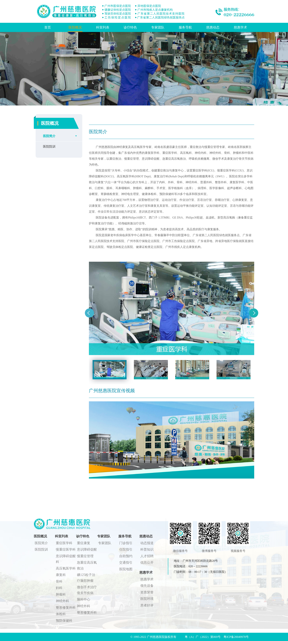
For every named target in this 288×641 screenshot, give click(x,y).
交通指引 (125, 562)
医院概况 (75, 27)
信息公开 (147, 562)
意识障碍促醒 (87, 549)
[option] (171, 308)
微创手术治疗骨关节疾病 (87, 590)
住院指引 (125, 549)
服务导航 (185, 27)
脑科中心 (83, 599)
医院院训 (49, 146)
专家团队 (157, 27)
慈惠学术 (240, 27)
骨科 (59, 581)
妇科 (59, 588)
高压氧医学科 (66, 568)
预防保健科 (64, 620)
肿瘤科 (61, 594)
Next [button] (253, 313)
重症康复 (83, 543)
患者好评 (147, 605)
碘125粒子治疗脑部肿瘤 (86, 578)
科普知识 (147, 549)
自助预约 (125, 556)
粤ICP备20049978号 (236, 636)
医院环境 (147, 599)
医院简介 (49, 136)
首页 (47, 27)
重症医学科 (64, 543)
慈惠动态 (212, 27)
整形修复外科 (66, 607)
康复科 (61, 575)
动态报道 (147, 543)
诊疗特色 (130, 27)
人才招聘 (147, 556)
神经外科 (62, 601)
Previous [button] (89, 313)
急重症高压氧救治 (87, 565)
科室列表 (102, 27)
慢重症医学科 (66, 549)
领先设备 (147, 586)
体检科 (61, 614)
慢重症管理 (85, 556)
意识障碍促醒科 (66, 559)
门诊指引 (125, 543)
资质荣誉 (147, 592)
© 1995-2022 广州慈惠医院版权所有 (154, 636)
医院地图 (125, 569)
